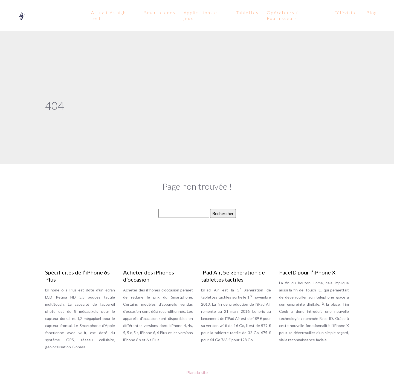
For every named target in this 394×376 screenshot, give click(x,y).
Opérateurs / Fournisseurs (282, 15)
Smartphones (159, 12)
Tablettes (247, 12)
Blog (371, 12)
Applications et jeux (201, 15)
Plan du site (197, 372)
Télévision (346, 12)
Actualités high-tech (109, 15)
